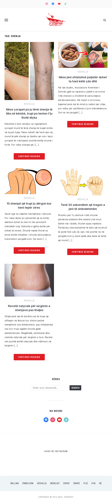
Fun (93, 483)
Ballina (14, 483)
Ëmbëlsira (27, 483)
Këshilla (29, 104)
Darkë (76, 483)
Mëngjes (55, 483)
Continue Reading (29, 156)
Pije (85, 483)
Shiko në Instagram (56, 451)
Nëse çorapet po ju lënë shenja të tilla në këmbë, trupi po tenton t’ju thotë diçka (29, 113)
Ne (100, 483)
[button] (6, 20)
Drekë (66, 483)
